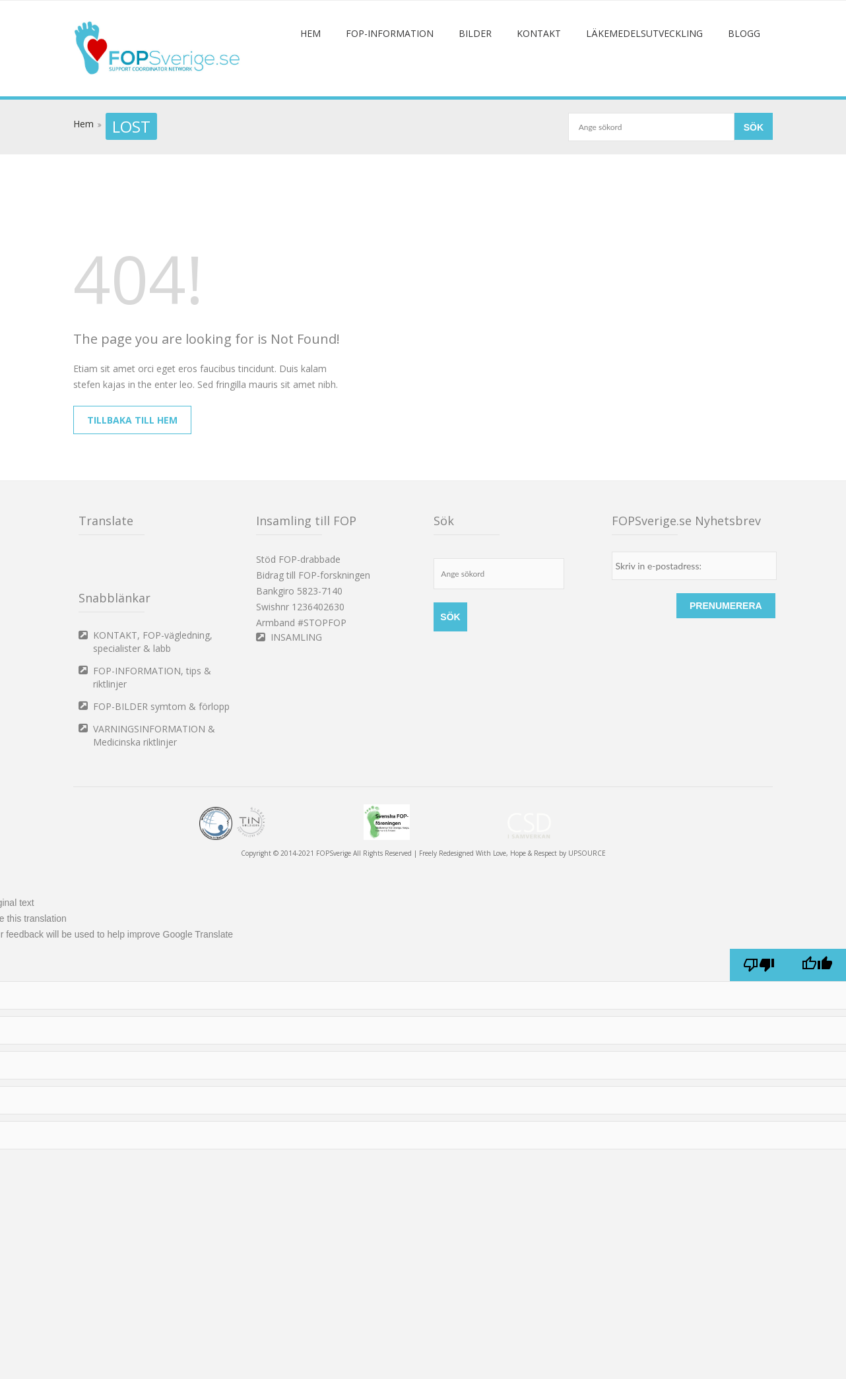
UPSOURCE (587, 904)
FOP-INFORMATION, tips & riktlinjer (152, 729)
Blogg (744, 85)
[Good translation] (817, 1016)
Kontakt (539, 85)
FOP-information (390, 85)
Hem (310, 85)
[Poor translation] (759, 1016)
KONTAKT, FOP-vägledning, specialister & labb (152, 693)
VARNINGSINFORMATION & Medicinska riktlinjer (154, 787)
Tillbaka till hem (132, 471)
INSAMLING (296, 688)
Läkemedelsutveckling (644, 85)
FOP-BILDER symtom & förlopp (161, 758)
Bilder (475, 85)
